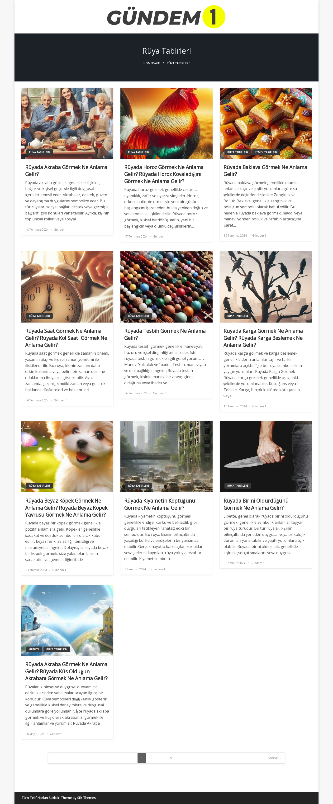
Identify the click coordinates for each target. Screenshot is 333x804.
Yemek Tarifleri (266, 152)
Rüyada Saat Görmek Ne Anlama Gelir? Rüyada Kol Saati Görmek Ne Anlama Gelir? (66, 338)
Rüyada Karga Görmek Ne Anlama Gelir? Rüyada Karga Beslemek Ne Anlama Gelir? (263, 338)
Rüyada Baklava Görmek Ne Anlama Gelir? (265, 170)
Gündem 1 (61, 230)
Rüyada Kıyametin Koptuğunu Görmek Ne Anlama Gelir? (159, 504)
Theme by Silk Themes (78, 797)
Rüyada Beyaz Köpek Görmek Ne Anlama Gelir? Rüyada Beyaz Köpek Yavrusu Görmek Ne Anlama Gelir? (66, 507)
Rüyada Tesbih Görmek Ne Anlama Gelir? (165, 334)
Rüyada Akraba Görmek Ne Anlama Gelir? (66, 170)
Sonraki (273, 758)
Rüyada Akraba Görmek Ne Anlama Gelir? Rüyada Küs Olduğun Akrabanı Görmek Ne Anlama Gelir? (66, 671)
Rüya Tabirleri (39, 152)
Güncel (34, 649)
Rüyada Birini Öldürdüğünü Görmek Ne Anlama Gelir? (256, 504)
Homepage (151, 63)
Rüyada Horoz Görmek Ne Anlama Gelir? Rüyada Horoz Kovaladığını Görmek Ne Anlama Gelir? (164, 174)
